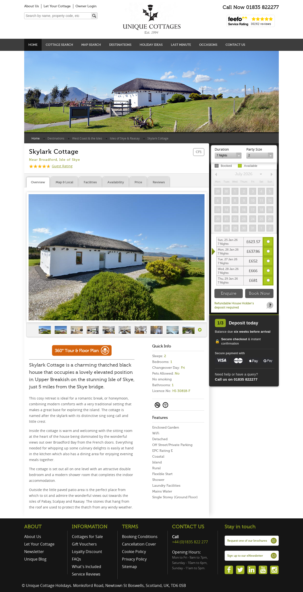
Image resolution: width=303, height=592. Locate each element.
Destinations (120, 44)
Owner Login (86, 6)
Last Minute (181, 44)
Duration (222, 149)
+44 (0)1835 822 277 (190, 542)
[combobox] (228, 156)
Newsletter (34, 551)
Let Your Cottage (57, 6)
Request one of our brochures (247, 540)
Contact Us (235, 44)
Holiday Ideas (151, 44)
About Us (31, 6)
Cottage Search (59, 44)
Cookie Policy (134, 551)
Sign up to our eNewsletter (245, 555)
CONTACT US (188, 527)
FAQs (76, 559)
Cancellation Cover (139, 544)
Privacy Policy (134, 559)
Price (138, 182)
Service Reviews (86, 574)
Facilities (90, 182)
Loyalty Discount (87, 551)
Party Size (254, 149)
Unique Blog (35, 559)
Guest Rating (51, 166)
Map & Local (64, 182)
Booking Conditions (140, 536)
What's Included (86, 566)
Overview (38, 182)
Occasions (208, 44)
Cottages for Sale (87, 536)
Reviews (159, 182)
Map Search (91, 44)
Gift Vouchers (84, 544)
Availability (115, 182)
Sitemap (129, 566)
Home (33, 44)
